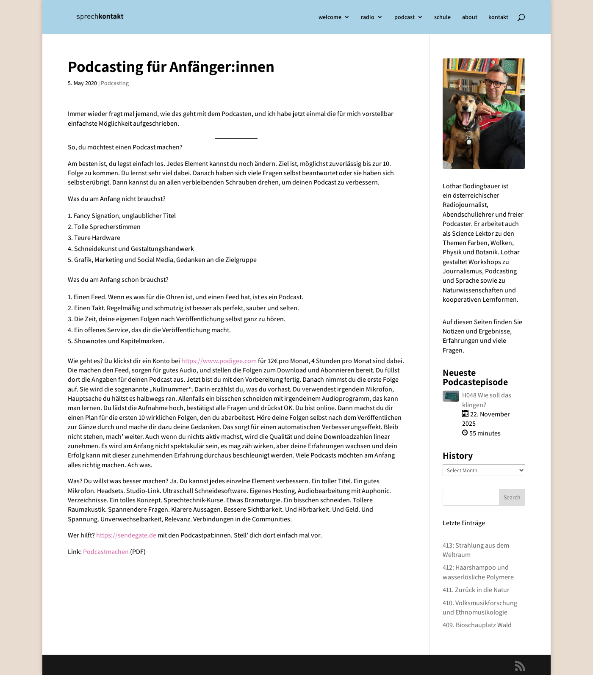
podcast (404, 17)
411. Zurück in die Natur (476, 589)
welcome (330, 17)
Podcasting (115, 83)
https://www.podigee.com (219, 360)
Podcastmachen (106, 551)
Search (512, 497)
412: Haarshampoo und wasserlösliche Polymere (478, 572)
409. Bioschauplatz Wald (477, 624)
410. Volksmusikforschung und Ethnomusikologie (480, 607)
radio (367, 17)
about (469, 17)
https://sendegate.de (126, 535)
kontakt (498, 17)
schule (442, 17)
